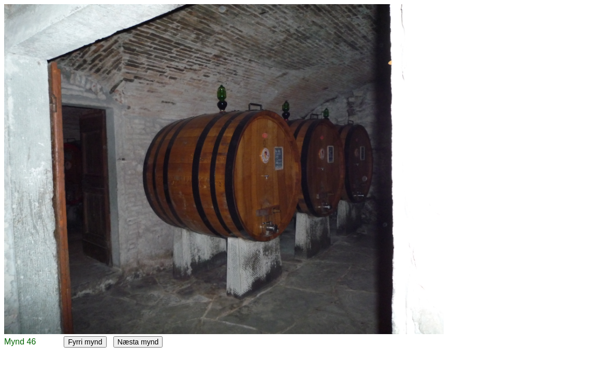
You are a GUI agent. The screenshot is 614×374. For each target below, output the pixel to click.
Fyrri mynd (85, 342)
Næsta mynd (138, 342)
